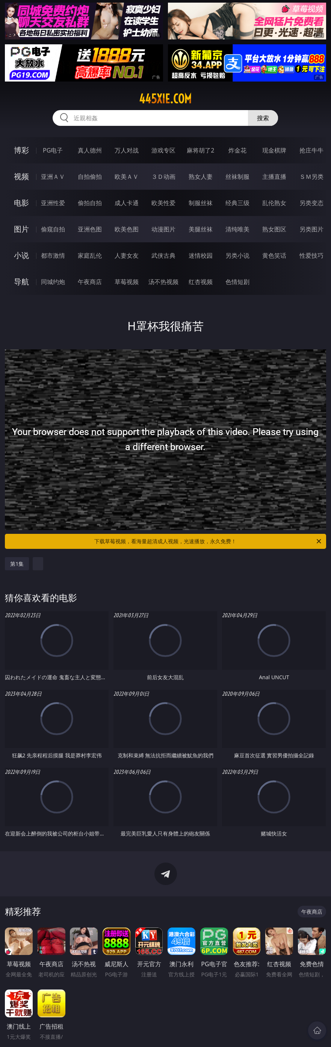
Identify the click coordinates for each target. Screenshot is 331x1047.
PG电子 (53, 150)
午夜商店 (90, 282)
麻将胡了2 (200, 150)
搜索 (263, 118)
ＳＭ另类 (311, 176)
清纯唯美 (237, 229)
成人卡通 (127, 203)
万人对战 (127, 150)
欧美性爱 (163, 203)
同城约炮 (53, 282)
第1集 (17, 563)
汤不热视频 (163, 282)
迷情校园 (201, 255)
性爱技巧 (311, 255)
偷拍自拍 (90, 203)
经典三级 (237, 203)
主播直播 (274, 176)
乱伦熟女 (274, 203)
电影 (21, 203)
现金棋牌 (274, 150)
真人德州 (90, 150)
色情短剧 (237, 282)
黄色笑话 (274, 255)
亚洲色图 (90, 229)
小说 (21, 255)
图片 (21, 229)
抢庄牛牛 (311, 150)
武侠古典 (163, 255)
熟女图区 (274, 229)
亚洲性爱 (53, 203)
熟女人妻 (201, 176)
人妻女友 (127, 255)
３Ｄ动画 (163, 176)
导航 (21, 281)
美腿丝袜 (201, 229)
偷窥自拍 (53, 229)
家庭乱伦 (90, 255)
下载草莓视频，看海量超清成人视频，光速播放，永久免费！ (208, 541)
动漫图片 (163, 229)
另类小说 (237, 255)
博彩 (21, 150)
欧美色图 (127, 229)
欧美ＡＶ (127, 176)
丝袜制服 (237, 176)
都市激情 (53, 255)
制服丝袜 (201, 203)
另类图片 (311, 229)
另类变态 (311, 203)
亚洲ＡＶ (53, 176)
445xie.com (165, 98)
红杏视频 (201, 282)
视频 (21, 176)
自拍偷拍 (90, 176)
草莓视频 (127, 282)
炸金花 (237, 150)
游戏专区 (163, 150)
